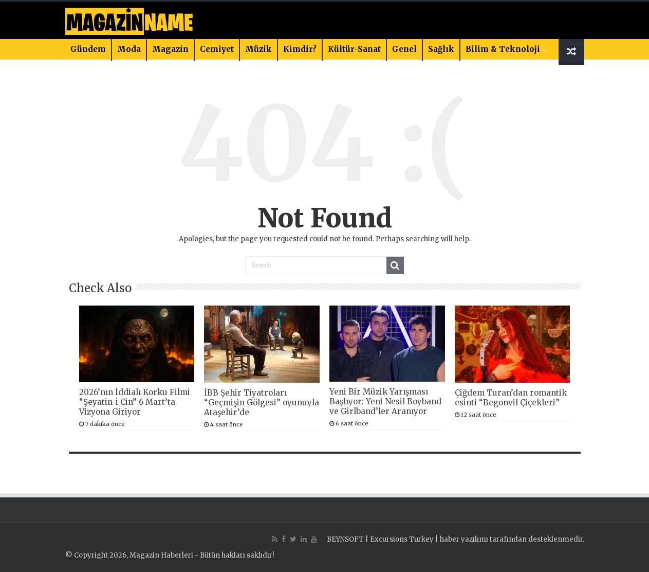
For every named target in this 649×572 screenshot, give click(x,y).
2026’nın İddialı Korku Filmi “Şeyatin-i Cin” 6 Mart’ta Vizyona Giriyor (134, 402)
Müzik (258, 49)
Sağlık (441, 49)
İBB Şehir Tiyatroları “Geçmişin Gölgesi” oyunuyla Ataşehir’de (261, 402)
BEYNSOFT (345, 539)
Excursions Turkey (402, 539)
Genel (404, 49)
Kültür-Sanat (354, 49)
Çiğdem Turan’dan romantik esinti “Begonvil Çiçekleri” (511, 397)
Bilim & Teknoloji (503, 49)
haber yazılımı (464, 539)
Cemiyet (217, 49)
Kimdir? (300, 49)
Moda (129, 49)
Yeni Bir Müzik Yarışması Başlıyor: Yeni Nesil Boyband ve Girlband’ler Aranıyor (385, 401)
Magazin (170, 49)
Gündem (88, 49)
